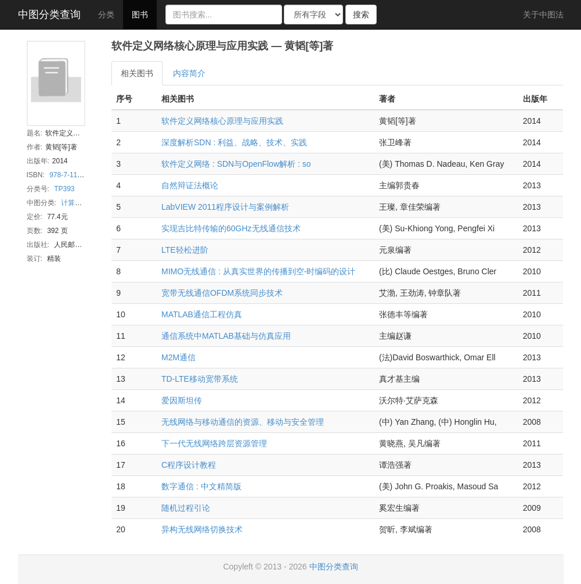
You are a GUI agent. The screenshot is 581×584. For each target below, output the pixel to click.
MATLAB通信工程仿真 (201, 314)
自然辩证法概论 (189, 185)
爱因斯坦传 (181, 400)
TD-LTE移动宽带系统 (199, 379)
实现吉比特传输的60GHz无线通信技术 (231, 228)
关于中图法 (543, 14)
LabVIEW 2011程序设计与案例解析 (225, 207)
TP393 (64, 189)
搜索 (361, 14)
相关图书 (137, 73)
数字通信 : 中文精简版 (201, 486)
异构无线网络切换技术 (202, 529)
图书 (140, 14)
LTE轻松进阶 (184, 250)
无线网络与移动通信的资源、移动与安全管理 (242, 422)
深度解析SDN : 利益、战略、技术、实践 (234, 142)
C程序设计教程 (188, 465)
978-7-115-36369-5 (79, 175)
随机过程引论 (185, 508)
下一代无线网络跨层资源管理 (214, 443)
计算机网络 (78, 203)
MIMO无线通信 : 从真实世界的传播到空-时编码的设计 (258, 271)
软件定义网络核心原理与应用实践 (222, 121)
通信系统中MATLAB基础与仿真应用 (226, 336)
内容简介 (189, 73)
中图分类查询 (49, 14)
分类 (106, 14)
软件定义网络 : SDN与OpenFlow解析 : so (236, 164)
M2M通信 (178, 357)
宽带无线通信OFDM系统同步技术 (222, 293)
